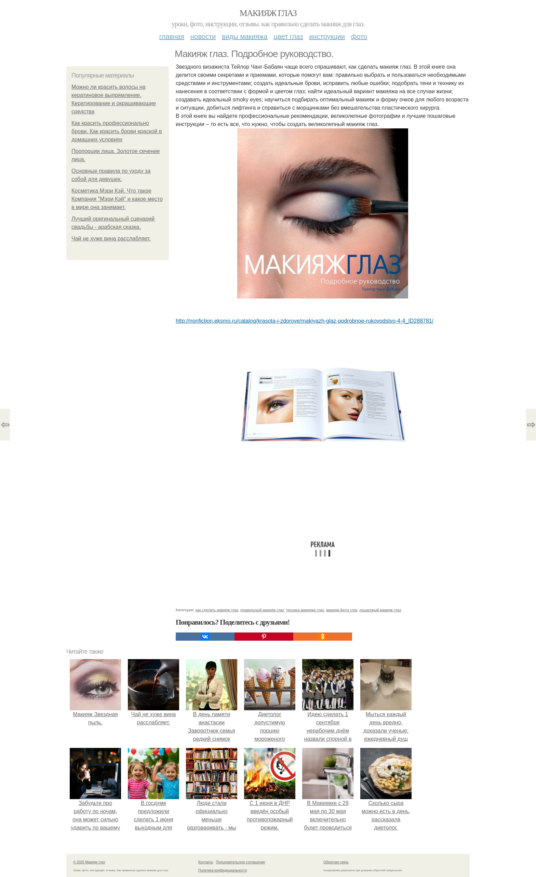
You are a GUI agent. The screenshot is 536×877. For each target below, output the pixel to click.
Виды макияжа (245, 36)
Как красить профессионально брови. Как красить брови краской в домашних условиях (116, 131)
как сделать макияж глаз (217, 610)
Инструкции (327, 36)
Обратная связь (336, 862)
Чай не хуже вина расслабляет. (111, 238)
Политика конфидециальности (222, 870)
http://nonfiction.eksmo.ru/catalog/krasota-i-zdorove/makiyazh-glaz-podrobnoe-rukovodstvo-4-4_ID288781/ (304, 321)
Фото (359, 36)
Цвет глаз (288, 36)
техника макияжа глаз (305, 610)
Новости (203, 36)
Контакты (205, 862)
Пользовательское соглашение (240, 862)
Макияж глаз (268, 13)
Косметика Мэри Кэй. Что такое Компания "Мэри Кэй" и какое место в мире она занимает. (117, 199)
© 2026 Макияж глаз (89, 862)
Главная (171, 36)
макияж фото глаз (341, 610)
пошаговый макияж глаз (380, 610)
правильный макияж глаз (262, 610)
